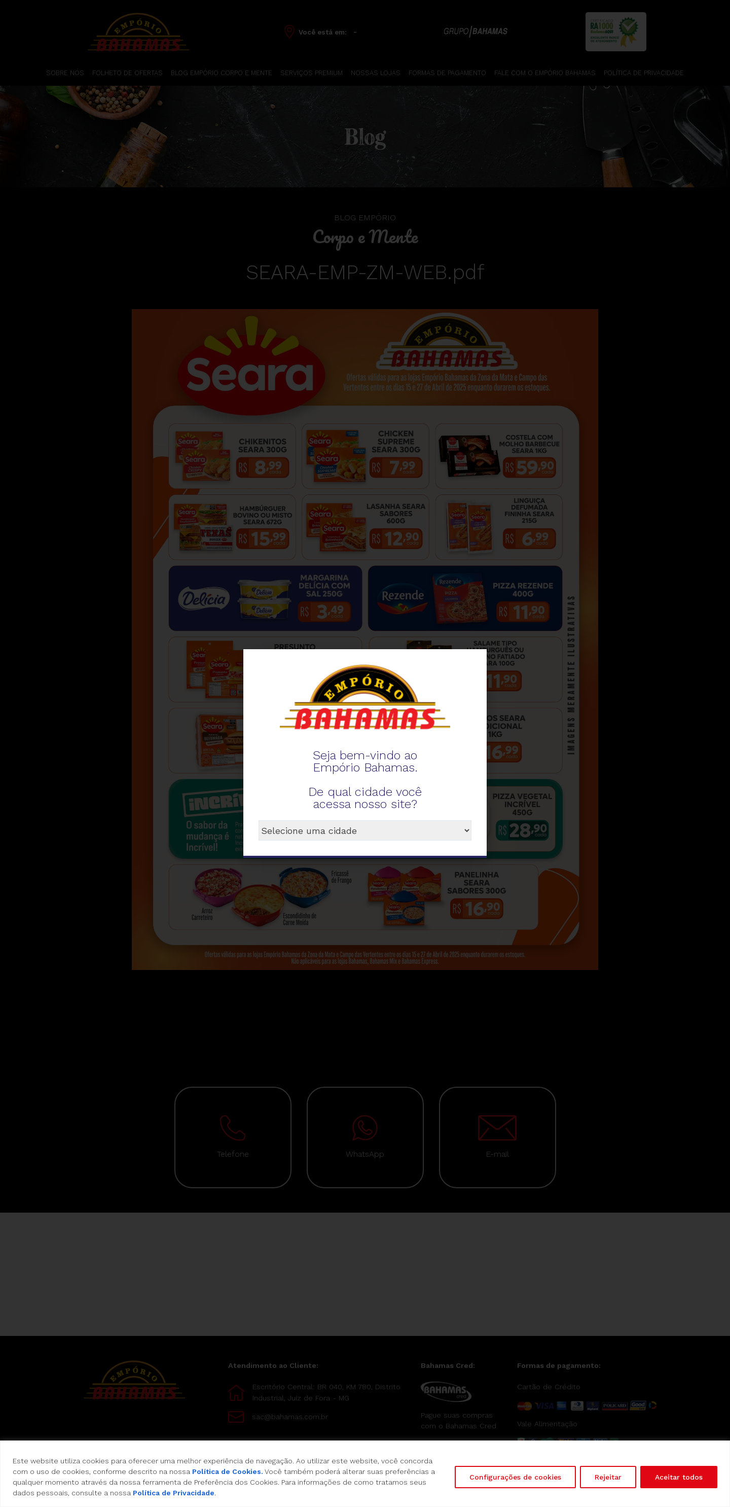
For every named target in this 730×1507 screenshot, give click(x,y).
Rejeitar (608, 1477)
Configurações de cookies (515, 1477)
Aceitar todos (679, 1477)
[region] (365, 1474)
